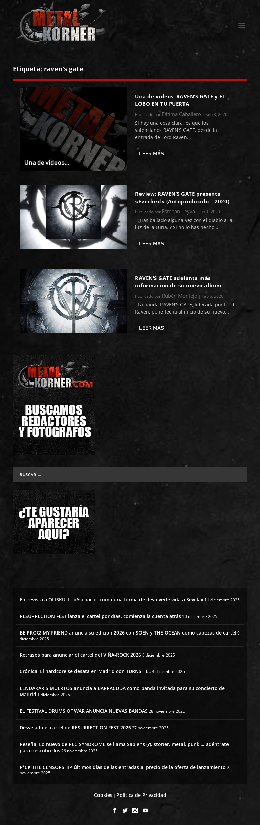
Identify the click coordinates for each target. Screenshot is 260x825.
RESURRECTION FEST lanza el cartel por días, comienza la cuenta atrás (100, 616)
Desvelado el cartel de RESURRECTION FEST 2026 (75, 727)
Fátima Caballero (181, 113)
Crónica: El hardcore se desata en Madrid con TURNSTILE (85, 671)
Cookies (103, 795)
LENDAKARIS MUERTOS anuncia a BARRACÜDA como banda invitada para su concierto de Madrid (122, 691)
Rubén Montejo (179, 295)
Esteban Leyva (178, 211)
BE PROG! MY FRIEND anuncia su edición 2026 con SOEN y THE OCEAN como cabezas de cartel (128, 632)
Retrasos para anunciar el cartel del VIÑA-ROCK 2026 (80, 654)
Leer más (151, 153)
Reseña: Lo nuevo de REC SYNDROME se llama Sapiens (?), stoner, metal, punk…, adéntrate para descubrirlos (124, 747)
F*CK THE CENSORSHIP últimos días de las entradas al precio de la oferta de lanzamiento (123, 767)
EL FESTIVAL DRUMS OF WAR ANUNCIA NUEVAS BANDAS (84, 711)
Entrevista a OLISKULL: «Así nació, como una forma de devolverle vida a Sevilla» (111, 599)
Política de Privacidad (141, 795)
